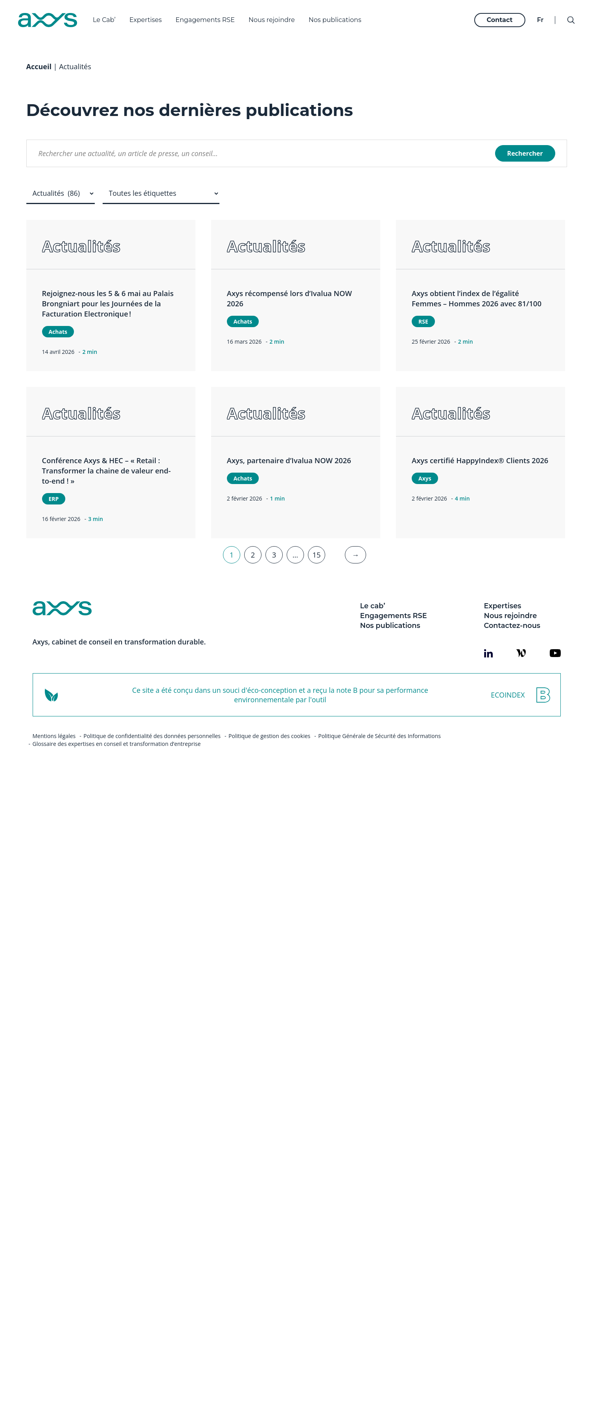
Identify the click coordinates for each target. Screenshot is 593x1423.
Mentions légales (54, 756)
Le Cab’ (104, 20)
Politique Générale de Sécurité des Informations (379, 756)
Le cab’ (372, 626)
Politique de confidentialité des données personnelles (152, 756)
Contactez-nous (512, 646)
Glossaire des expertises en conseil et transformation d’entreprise (117, 764)
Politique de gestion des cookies (269, 756)
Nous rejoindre (272, 20)
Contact (500, 20)
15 (316, 575)
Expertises (145, 20)
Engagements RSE (205, 20)
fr (540, 20)
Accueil (39, 87)
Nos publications (335, 20)
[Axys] (47, 20)
